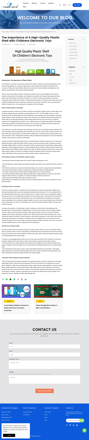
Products (26, 3)
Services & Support (52, 408)
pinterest (18, 279)
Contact (42, 3)
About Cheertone (29, 408)
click (44, 19)
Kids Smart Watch (6, 412)
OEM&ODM (72, 71)
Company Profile (27, 412)
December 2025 (73, 52)
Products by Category (10, 408)
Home (3, 32)
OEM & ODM (48, 412)
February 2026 (73, 46)
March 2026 (72, 43)
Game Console (5, 420)
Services (51, 3)
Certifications (26, 415)
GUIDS (70, 80)
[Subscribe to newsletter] (81, 420)
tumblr (22, 279)
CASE (70, 74)
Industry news (72, 83)
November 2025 (73, 55)
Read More (16, 299)
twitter (10, 279)
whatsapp (14, 279)
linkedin (26, 279)
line (7, 279)
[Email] (72, 420)
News (46, 417)
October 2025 (72, 58)
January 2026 (72, 49)
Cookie (10, 426)
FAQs (46, 415)
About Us (34, 3)
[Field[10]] (44, 354)
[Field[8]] (44, 346)
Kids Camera (5, 415)
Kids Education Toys (7, 417)
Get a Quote (77, 5)
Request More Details (44, 391)
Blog (24, 7)
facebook (3, 279)
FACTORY (12, 32)
